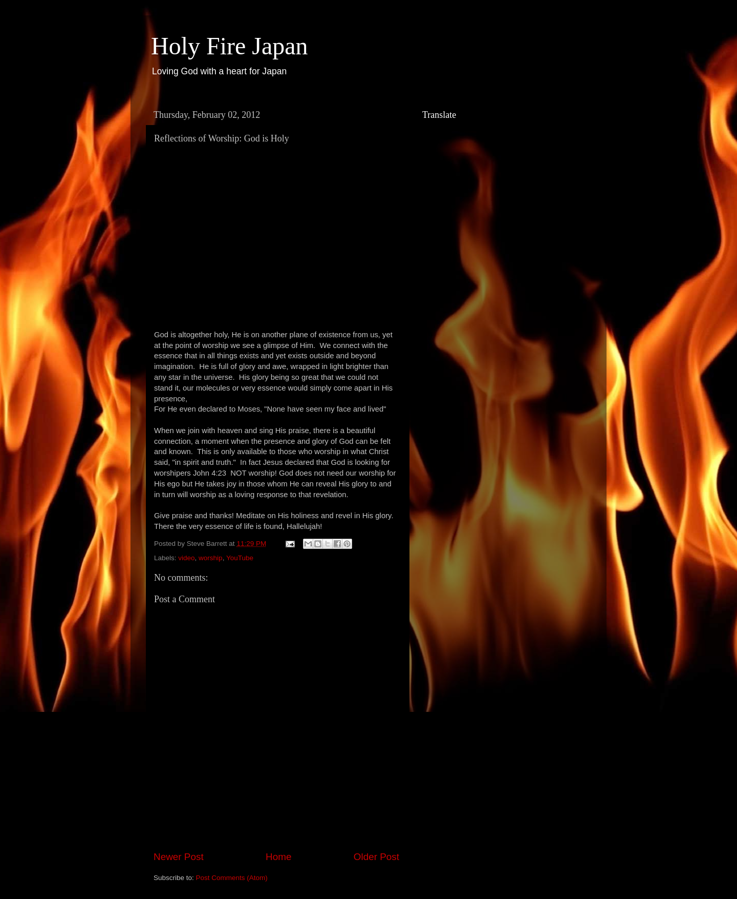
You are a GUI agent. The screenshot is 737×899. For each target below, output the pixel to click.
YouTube (239, 558)
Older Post (376, 856)
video (186, 558)
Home (278, 856)
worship (211, 558)
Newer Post (179, 856)
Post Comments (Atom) (232, 878)
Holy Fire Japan (229, 45)
